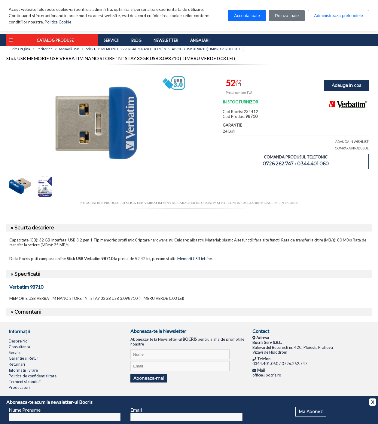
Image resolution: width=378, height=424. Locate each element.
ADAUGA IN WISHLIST (352, 141)
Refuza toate (287, 15)
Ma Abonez (311, 411)
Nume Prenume (25, 410)
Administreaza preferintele (338, 15)
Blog (136, 40)
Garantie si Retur (23, 358)
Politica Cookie (58, 22)
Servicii (111, 40)
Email (136, 410)
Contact (260, 331)
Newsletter (166, 40)
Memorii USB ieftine (194, 258)
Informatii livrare (23, 370)
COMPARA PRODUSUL (352, 148)
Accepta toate (247, 15)
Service (15, 352)
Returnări (17, 364)
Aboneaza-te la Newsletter (158, 331)
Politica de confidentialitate (32, 375)
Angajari (199, 40)
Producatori (19, 387)
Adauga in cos (346, 85)
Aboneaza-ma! (148, 378)
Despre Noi (19, 341)
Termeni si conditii (25, 381)
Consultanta (19, 346)
